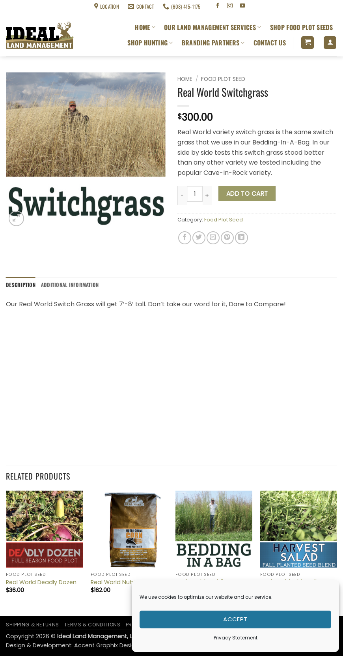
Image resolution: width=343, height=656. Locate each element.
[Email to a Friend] (213, 237)
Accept (235, 619)
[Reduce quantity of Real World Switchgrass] (182, 195)
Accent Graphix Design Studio (116, 645)
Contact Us (270, 42)
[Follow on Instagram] (230, 6)
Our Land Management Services (212, 27)
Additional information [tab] (70, 285)
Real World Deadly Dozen (41, 582)
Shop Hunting (150, 42)
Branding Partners (213, 42)
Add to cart (247, 193)
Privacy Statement (235, 637)
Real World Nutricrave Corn (129, 582)
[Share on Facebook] (184, 237)
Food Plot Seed (223, 79)
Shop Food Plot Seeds (301, 27)
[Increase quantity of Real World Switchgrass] (207, 195)
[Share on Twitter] (198, 237)
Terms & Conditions (69, 6)
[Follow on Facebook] (217, 6)
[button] (307, 42)
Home (145, 27)
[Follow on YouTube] (242, 6)
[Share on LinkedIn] (241, 237)
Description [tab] (20, 285)
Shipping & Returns (24, 6)
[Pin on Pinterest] (227, 237)
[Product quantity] (195, 194)
